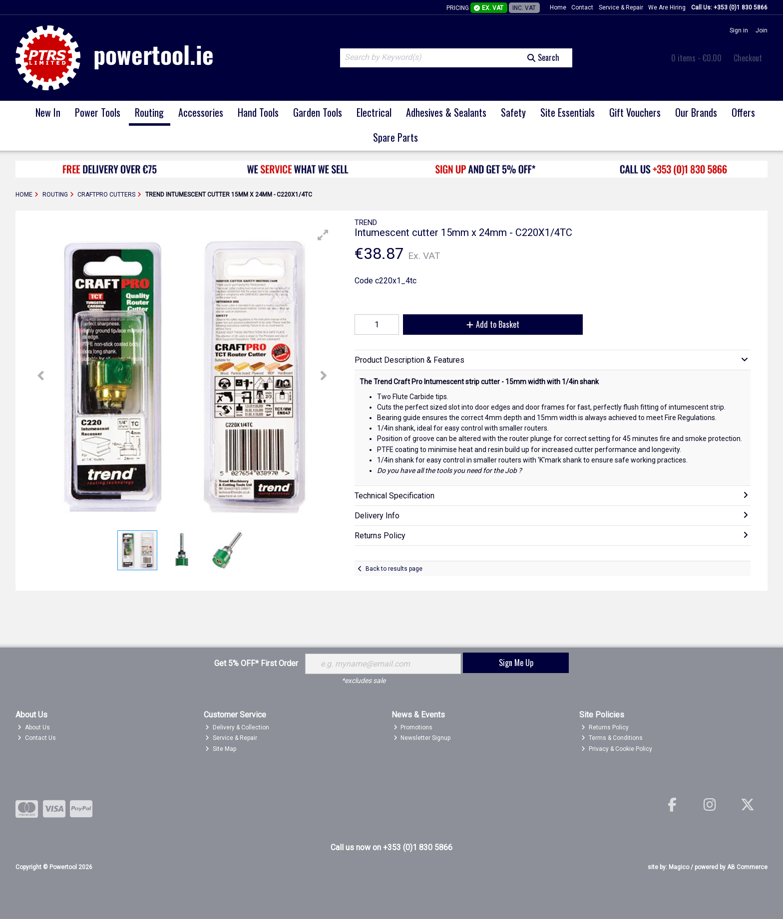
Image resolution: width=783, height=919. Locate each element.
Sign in (739, 30)
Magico (679, 867)
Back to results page (394, 568)
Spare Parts (395, 137)
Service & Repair (621, 7)
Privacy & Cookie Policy (616, 748)
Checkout (748, 58)
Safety (513, 112)
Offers (743, 112)
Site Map (220, 748)
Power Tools (97, 112)
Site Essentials (567, 112)
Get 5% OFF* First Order (256, 663)
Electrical (374, 112)
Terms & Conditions (612, 737)
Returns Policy (605, 727)
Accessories (200, 112)
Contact (582, 7)
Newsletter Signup (422, 737)
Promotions (413, 727)
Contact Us (36, 737)
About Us (33, 727)
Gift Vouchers (635, 112)
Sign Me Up (516, 663)
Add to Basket (492, 324)
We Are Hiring (667, 7)
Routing (149, 112)
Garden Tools (317, 112)
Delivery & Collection (237, 727)
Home (558, 7)
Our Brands (696, 112)
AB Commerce (747, 867)
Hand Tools (258, 112)
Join (762, 30)
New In (47, 112)
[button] (323, 235)
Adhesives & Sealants (446, 112)
